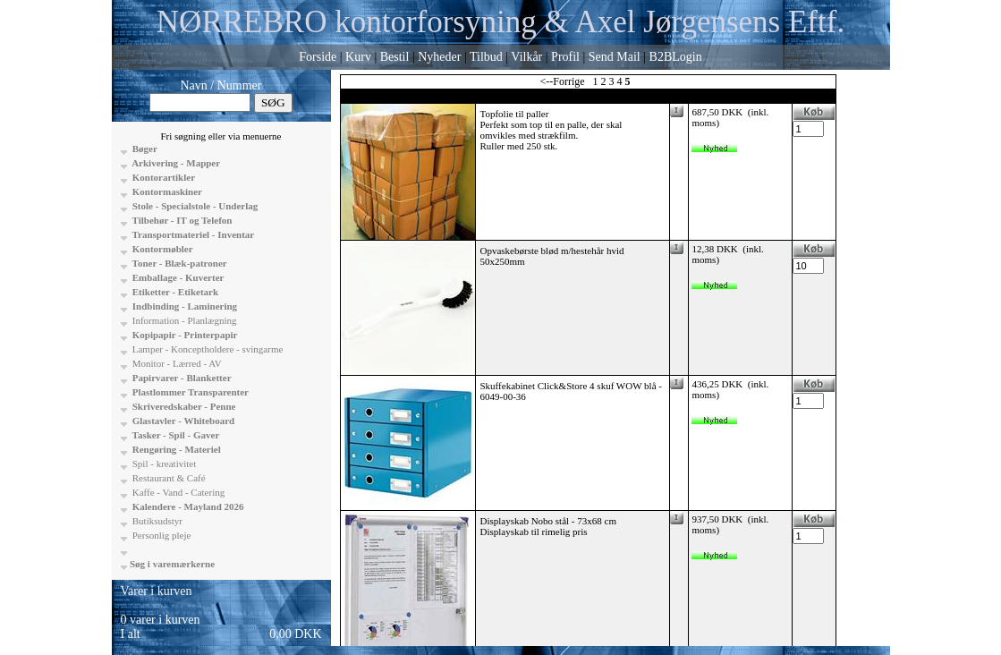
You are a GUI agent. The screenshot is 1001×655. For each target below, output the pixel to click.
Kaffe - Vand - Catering (177, 492)
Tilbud (486, 57)
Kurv (358, 57)
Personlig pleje (160, 535)
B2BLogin (675, 57)
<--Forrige (561, 81)
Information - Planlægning (183, 320)
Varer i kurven (156, 591)
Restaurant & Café (168, 477)
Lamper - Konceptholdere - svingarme (206, 349)
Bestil (395, 57)
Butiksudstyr (156, 520)
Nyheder (439, 57)
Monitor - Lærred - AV (176, 363)
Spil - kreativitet (163, 463)
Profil (565, 57)
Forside (317, 57)
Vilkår (526, 57)
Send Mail (614, 57)
